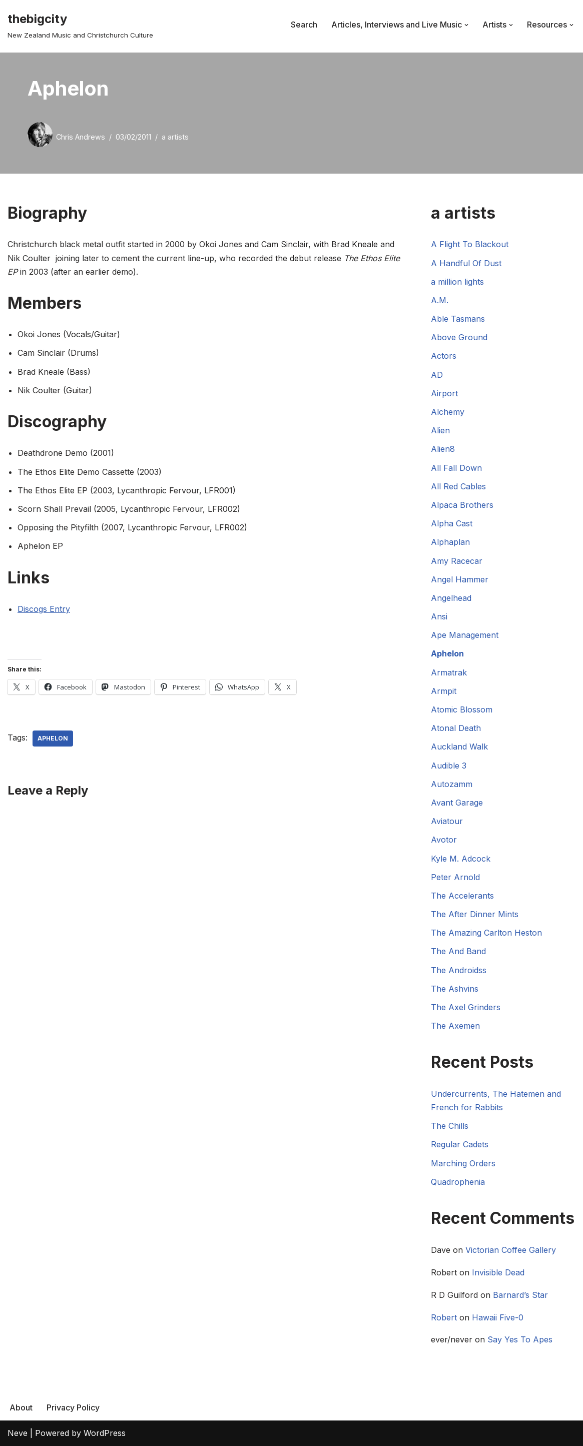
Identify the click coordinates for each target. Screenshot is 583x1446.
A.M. (439, 300)
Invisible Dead (498, 1272)
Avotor (444, 840)
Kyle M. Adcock (460, 859)
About (21, 1407)
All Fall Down (456, 468)
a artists (175, 137)
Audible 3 (448, 766)
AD (437, 375)
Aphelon (53, 738)
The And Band (458, 951)
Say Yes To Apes (519, 1339)
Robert (444, 1317)
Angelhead (451, 598)
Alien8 (443, 449)
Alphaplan (450, 542)
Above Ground (459, 337)
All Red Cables (458, 486)
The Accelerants (462, 896)
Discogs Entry (44, 609)
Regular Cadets (459, 1144)
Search (304, 25)
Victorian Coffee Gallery (510, 1250)
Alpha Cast (451, 523)
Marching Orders (463, 1163)
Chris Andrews (80, 137)
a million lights (457, 282)
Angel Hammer (459, 579)
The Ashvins (454, 989)
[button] (466, 25)
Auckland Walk (459, 747)
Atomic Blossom (461, 709)
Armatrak (449, 672)
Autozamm (451, 784)
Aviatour (447, 821)
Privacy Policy (73, 1407)
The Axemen (455, 1026)
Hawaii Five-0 (497, 1317)
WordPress (105, 1433)
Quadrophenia (458, 1182)
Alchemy (447, 412)
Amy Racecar (456, 561)
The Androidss (458, 970)
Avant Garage (457, 803)
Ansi (439, 616)
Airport (444, 393)
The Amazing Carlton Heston (486, 933)
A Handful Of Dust (466, 263)
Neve (18, 1433)
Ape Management (464, 635)
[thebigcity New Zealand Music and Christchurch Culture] (80, 25)
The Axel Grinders (465, 1007)
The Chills (449, 1126)
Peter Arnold (455, 877)
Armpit (443, 691)
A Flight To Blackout (469, 244)
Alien (440, 430)
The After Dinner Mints (474, 914)
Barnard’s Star (520, 1295)
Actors (443, 356)
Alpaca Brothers (462, 505)
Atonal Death (456, 728)
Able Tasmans (458, 319)
